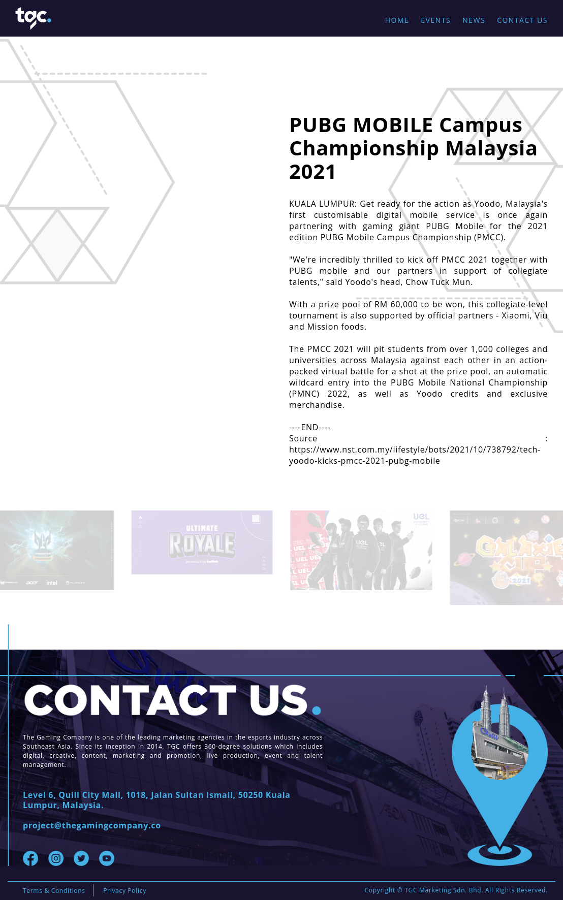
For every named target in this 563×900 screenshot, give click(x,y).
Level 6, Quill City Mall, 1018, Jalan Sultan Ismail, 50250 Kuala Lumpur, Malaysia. (157, 800)
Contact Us (522, 20)
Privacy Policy (124, 890)
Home (397, 20)
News (473, 20)
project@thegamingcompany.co (92, 825)
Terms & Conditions (54, 890)
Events (436, 20)
